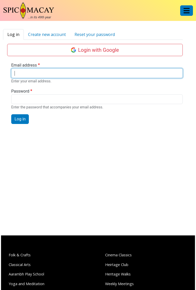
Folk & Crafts (20, 255)
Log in (13, 34)
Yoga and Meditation (26, 283)
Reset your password (95, 34)
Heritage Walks (118, 274)
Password (20, 91)
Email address (24, 65)
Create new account (47, 34)
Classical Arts (20, 264)
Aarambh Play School (26, 274)
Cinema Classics (118, 255)
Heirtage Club (116, 264)
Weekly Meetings (119, 283)
